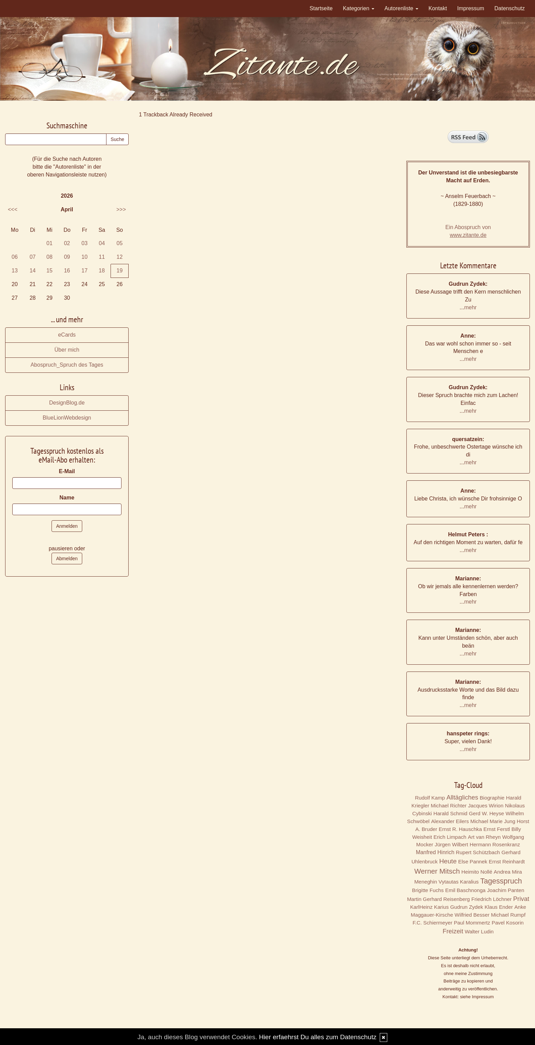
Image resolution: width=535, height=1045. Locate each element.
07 (33, 257)
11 (102, 257)
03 (85, 243)
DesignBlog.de (67, 403)
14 (33, 270)
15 (49, 270)
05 (120, 243)
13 (15, 270)
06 (15, 257)
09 (67, 257)
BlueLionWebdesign (67, 418)
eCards (67, 335)
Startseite (321, 8)
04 (102, 243)
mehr (470, 307)
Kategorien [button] (358, 8)
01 (49, 243)
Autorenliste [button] (401, 8)
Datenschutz (509, 8)
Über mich (67, 350)
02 (67, 243)
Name (66, 497)
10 (85, 257)
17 (85, 270)
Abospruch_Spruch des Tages (66, 365)
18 (102, 270)
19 (120, 270)
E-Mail (67, 471)
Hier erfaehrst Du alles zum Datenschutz (317, 1037)
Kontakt (438, 8)
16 (67, 270)
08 (49, 257)
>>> (121, 209)
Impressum (470, 8)
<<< (12, 209)
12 (120, 257)
